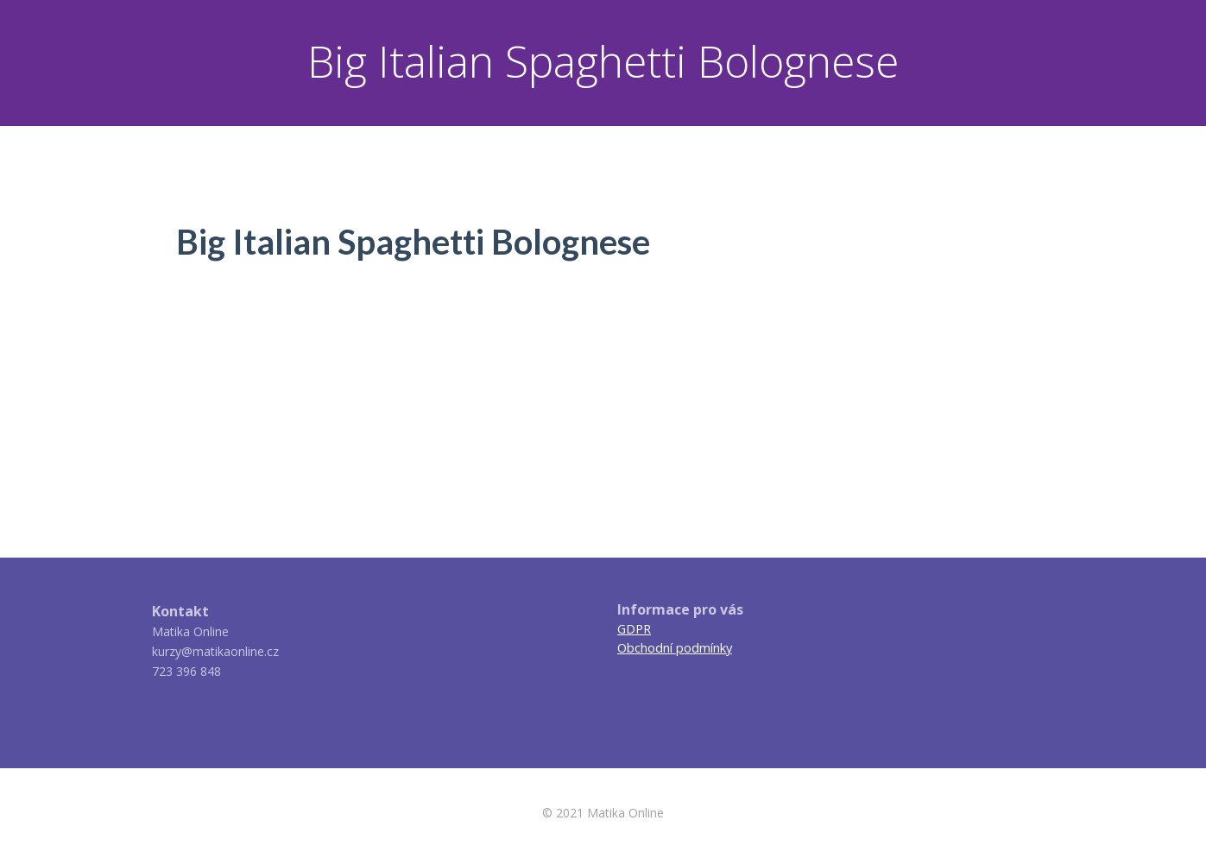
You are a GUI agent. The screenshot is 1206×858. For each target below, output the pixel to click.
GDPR (634, 628)
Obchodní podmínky (674, 647)
